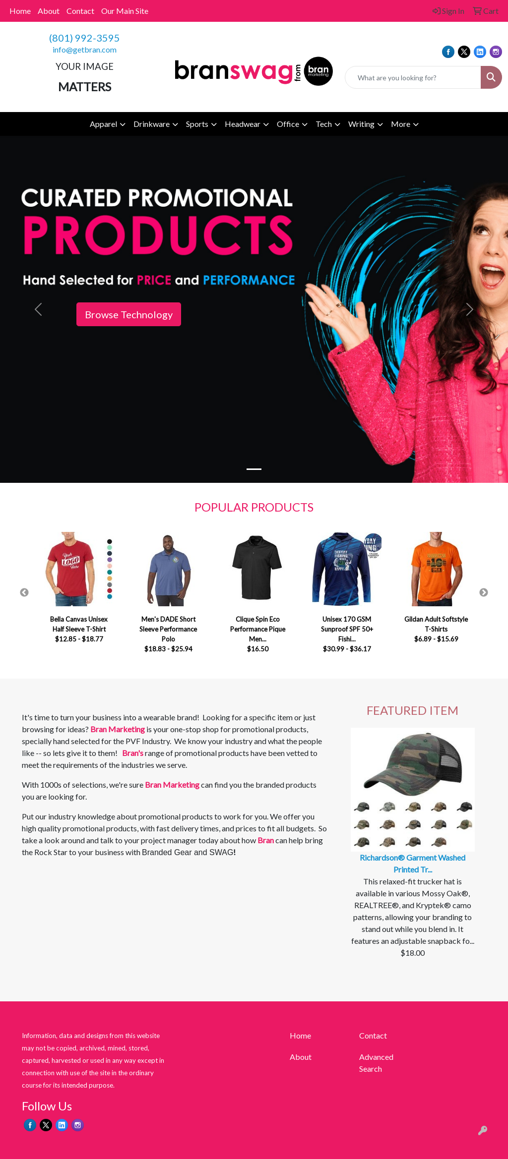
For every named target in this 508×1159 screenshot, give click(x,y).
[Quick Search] (413, 77)
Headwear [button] (242, 123)
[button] (38, 309)
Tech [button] (324, 123)
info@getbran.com (85, 49)
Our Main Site (124, 10)
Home (20, 10)
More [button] (400, 123)
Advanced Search (376, 1062)
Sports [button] (197, 123)
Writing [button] (361, 123)
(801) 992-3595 (84, 38)
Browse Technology (129, 314)
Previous (24, 593)
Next (484, 593)
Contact (80, 10)
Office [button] (288, 123)
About (49, 10)
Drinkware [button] (151, 123)
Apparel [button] (103, 123)
